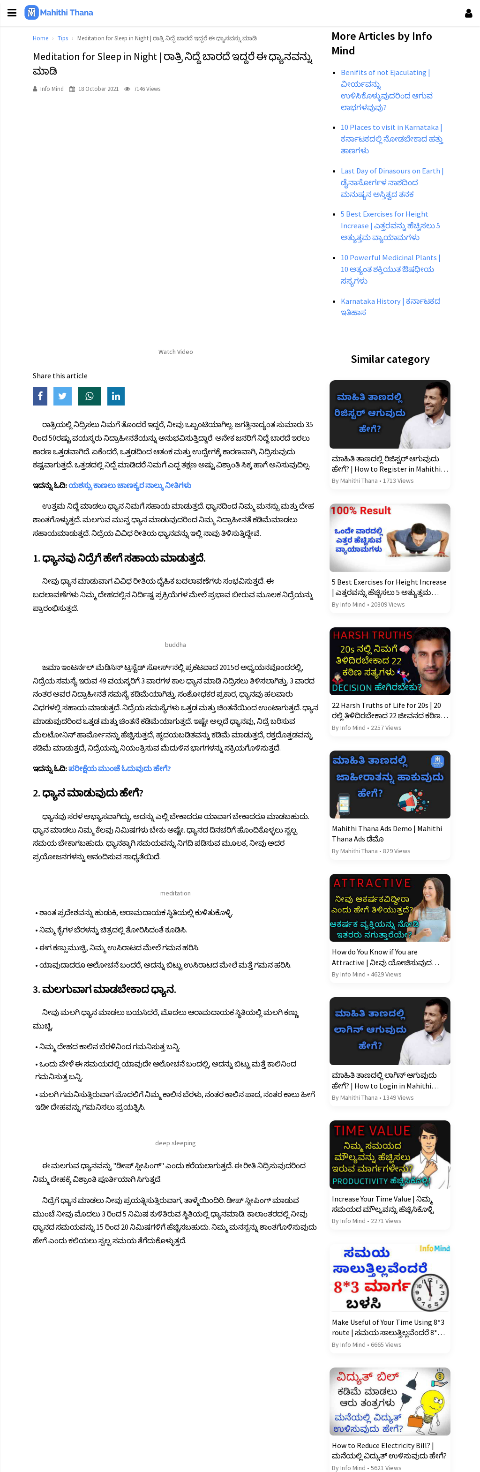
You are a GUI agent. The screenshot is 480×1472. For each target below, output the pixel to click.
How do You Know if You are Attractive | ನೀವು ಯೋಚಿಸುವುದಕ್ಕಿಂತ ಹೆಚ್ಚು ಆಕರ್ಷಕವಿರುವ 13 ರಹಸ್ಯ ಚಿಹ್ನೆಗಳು (387, 957)
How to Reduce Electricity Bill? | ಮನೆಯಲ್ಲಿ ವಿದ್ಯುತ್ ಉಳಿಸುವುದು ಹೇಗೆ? (381, 1446)
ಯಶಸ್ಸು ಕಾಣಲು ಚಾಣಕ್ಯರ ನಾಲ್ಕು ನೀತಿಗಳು (132, 485)
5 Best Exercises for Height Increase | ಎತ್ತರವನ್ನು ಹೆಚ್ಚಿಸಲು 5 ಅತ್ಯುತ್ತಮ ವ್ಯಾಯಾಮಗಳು (378, 590)
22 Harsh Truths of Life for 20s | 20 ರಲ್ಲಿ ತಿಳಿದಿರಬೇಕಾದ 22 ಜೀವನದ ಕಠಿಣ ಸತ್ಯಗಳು (385, 713)
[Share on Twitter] (68, 396)
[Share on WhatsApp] (95, 396)
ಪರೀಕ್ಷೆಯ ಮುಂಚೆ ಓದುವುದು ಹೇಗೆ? (122, 768)
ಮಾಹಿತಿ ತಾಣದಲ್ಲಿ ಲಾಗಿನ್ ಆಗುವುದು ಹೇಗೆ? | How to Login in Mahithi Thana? (382, 1079)
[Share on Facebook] (46, 396)
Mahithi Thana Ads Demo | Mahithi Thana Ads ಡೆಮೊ (385, 835)
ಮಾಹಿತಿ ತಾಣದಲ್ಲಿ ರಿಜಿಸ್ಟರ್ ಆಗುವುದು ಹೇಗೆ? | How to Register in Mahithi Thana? (384, 468)
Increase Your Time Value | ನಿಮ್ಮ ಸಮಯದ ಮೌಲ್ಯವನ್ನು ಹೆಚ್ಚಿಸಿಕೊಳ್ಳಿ (381, 1201)
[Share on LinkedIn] (121, 396)
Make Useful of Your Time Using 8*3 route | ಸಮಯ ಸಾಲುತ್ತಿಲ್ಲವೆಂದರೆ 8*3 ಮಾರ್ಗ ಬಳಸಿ (386, 1324)
